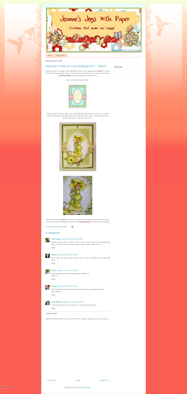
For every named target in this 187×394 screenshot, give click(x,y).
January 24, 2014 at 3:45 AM (68, 255)
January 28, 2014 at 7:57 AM (67, 286)
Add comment (51, 313)
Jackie (53, 270)
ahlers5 (54, 255)
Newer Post (51, 380)
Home (49, 55)
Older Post (104, 380)
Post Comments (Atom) (82, 387)
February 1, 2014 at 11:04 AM (73, 302)
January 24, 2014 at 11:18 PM (67, 270)
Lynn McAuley (56, 302)
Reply (53, 248)
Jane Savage (56, 239)
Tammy (54, 286)
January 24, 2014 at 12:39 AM (72, 239)
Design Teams (60, 55)
